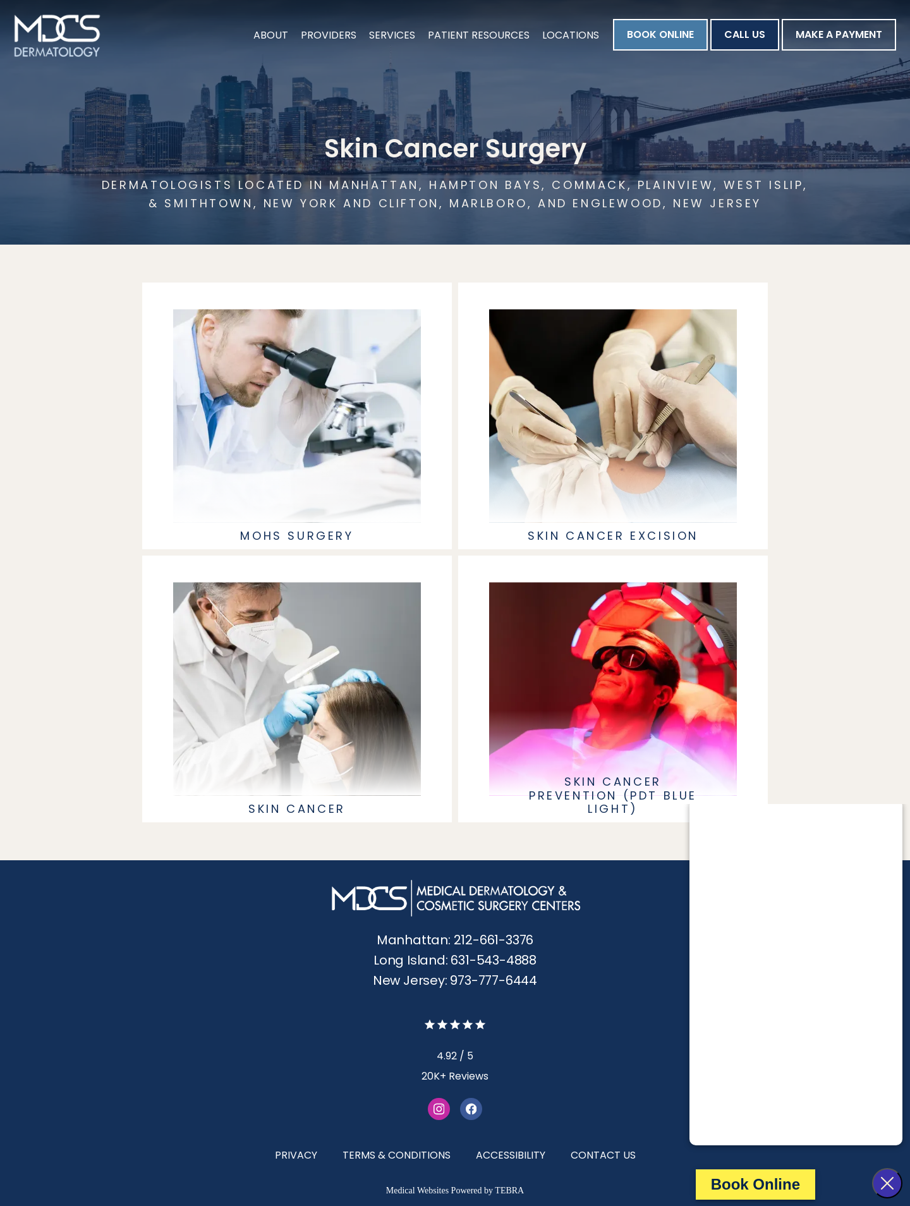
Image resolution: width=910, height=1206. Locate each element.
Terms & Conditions (397, 1155)
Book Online (755, 1184)
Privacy (296, 1155)
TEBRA (509, 1190)
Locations (570, 35)
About (270, 35)
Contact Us (603, 1155)
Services (392, 35)
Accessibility (510, 1155)
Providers (328, 35)
